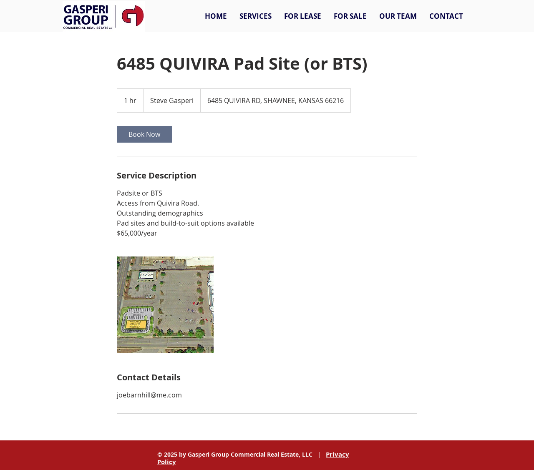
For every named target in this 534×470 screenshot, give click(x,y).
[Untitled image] (165, 304)
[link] (144, 134)
